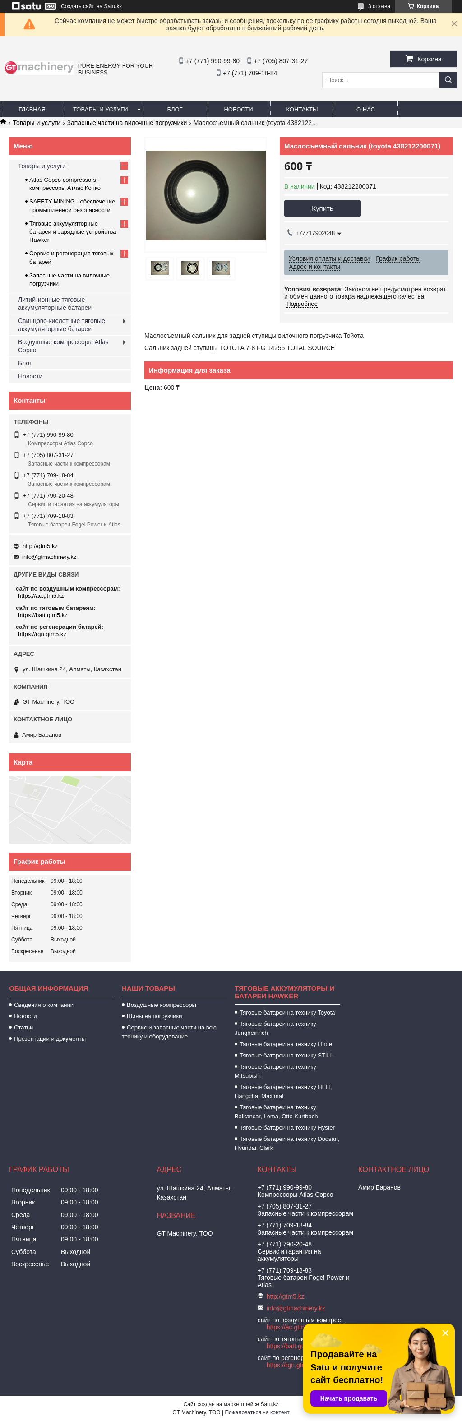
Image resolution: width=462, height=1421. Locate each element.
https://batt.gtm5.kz (43, 615)
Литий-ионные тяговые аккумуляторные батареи (55, 303)
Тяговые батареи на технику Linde (286, 1044)
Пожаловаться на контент (257, 1412)
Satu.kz (269, 1404)
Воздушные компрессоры (161, 1004)
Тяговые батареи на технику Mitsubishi (275, 1071)
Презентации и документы (50, 1038)
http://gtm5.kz (40, 546)
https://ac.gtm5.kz (41, 595)
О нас (365, 109)
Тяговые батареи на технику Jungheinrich (275, 1028)
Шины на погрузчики (154, 1016)
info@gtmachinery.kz (49, 557)
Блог (174, 109)
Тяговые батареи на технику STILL (286, 1055)
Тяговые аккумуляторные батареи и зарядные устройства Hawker (72, 231)
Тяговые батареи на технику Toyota (287, 1012)
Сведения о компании (44, 1004)
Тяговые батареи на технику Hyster (287, 1127)
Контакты (302, 109)
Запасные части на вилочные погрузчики (127, 122)
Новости (238, 109)
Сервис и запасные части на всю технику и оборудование (169, 1032)
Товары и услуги (100, 109)
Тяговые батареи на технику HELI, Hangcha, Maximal (284, 1091)
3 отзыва (379, 6)
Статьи (23, 1027)
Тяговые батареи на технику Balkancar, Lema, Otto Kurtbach (276, 1112)
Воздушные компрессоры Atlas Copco (63, 346)
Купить (322, 208)
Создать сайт (77, 6)
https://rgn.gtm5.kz (42, 634)
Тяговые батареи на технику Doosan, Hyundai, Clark (287, 1143)
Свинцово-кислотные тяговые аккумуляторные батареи (61, 324)
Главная (32, 109)
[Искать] (448, 80)
